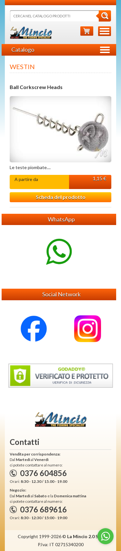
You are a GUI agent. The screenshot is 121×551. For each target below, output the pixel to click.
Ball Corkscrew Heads (36, 87)
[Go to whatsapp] (105, 536)
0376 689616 (43, 509)
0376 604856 (43, 473)
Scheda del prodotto (61, 197)
